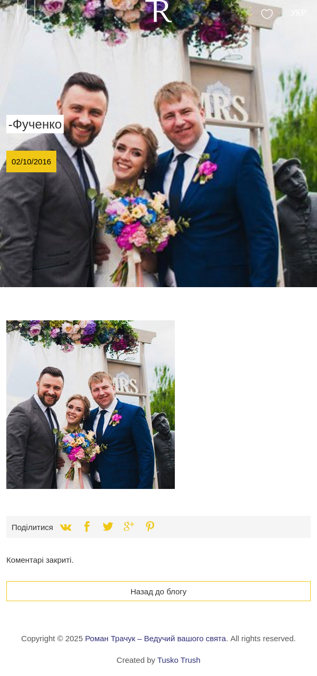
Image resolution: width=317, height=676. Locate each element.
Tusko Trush (179, 659)
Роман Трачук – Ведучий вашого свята (155, 638)
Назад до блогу (159, 591)
